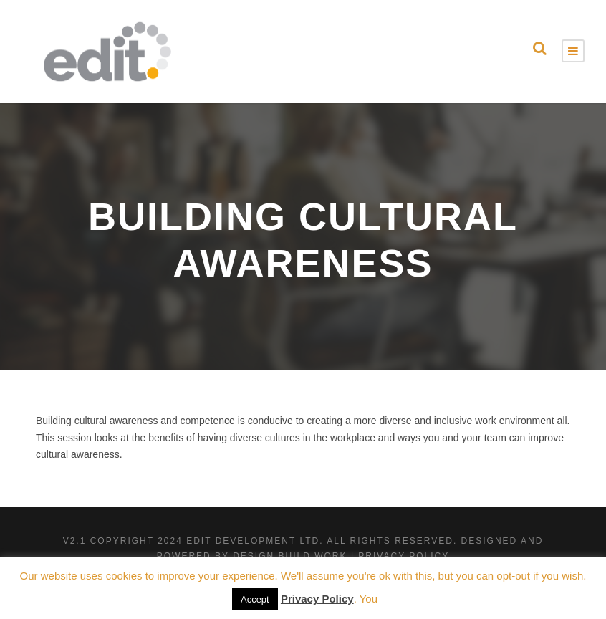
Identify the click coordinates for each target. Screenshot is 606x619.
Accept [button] (255, 599)
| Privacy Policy (400, 556)
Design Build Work (290, 556)
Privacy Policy (317, 598)
